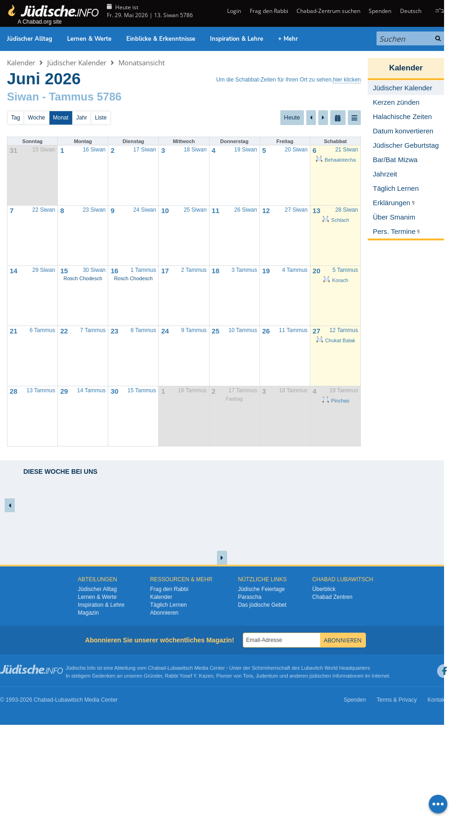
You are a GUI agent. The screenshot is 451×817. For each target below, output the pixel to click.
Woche (36, 117)
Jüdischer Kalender (76, 62)
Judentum (267, 676)
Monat (60, 117)
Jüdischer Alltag (29, 39)
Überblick (323, 589)
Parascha (249, 597)
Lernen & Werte (89, 39)
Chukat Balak (335, 340)
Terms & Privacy (397, 700)
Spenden (380, 11)
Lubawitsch (180, 668)
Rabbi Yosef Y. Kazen (189, 676)
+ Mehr (288, 39)
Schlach (335, 220)
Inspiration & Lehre (236, 39)
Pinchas (335, 400)
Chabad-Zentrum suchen (328, 11)
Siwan (23, 96)
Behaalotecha (335, 160)
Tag (15, 117)
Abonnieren (164, 613)
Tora (248, 676)
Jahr (81, 117)
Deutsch (410, 11)
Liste (100, 117)
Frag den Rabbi (269, 11)
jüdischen (320, 676)
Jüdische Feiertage (261, 589)
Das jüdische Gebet (262, 605)
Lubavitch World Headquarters (335, 668)
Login (233, 11)
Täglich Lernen (168, 605)
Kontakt (436, 700)
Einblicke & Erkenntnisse (160, 39)
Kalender (21, 62)
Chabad (157, 668)
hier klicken (347, 79)
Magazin (88, 613)
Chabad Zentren (332, 597)
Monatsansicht (141, 62)
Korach (335, 280)
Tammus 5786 (85, 96)
